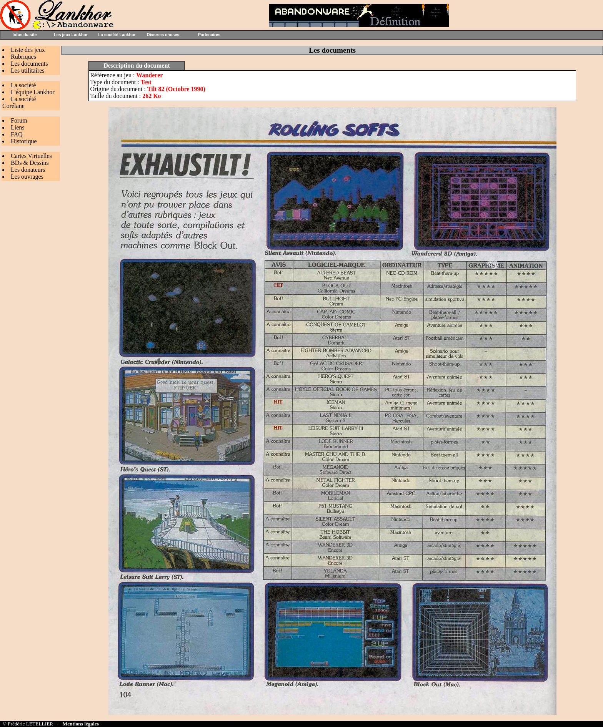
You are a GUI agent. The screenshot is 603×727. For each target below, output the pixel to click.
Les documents (29, 63)
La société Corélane (19, 102)
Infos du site (25, 34)
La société (23, 85)
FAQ (17, 134)
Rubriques (23, 56)
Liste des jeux (28, 49)
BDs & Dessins (30, 162)
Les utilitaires (28, 70)
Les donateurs (28, 169)
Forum (19, 120)
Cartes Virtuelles (31, 156)
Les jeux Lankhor (71, 34)
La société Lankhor (116, 34)
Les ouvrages (27, 176)
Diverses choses (163, 34)
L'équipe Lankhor (33, 92)
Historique (24, 141)
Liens (18, 127)
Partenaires (209, 34)
